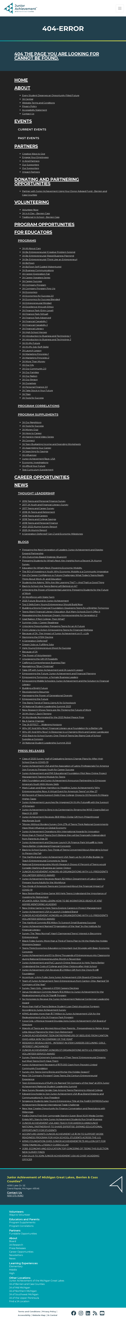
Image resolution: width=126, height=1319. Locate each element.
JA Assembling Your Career (36, 448)
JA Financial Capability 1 (34, 321)
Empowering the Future (35, 699)
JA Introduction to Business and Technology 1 (46, 336)
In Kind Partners (30, 161)
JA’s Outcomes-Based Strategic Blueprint (44, 557)
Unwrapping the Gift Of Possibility (40, 659)
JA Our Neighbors (31, 422)
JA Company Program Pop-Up (38, 288)
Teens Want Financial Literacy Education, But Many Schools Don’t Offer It (61, 611)
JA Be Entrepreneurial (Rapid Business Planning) (48, 255)
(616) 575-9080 (15, 1195)
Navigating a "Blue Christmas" (38, 666)
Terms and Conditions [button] (29, 1311)
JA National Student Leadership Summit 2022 (46, 742)
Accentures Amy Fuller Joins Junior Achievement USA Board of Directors (62, 977)
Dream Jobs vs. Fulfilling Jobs (38, 644)
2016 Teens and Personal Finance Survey (43, 501)
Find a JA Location (19, 1301)
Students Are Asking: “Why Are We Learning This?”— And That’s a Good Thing (63, 582)
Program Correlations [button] (21, 1226)
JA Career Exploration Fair (36, 274)
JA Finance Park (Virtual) (35, 314)
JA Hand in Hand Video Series (38, 436)
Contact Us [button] (14, 1192)
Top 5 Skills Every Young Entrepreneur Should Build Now (52, 604)
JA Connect (28, 440)
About (22, 88)
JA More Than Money (33, 361)
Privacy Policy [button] (49, 1311)
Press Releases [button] (17, 1248)
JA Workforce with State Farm (38, 597)
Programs (27, 240)
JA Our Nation (29, 376)
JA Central (27, 99)
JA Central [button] (52, 1315)
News (21, 485)
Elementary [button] (16, 1266)
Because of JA (30, 651)
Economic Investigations (35, 462)
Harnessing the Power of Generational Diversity (47, 695)
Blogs (23, 542)
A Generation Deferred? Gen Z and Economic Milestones (52, 534)
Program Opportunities (44, 224)
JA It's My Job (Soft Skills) (35, 347)
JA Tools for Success (33, 398)
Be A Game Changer (33, 721)
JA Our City (28, 365)
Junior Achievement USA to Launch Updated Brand (50, 911)
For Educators (33, 232)
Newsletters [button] (16, 1255)
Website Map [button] (38, 1315)
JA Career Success (32, 281)
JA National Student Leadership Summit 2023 (46, 706)
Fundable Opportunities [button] (23, 1233)
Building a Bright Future (35, 688)
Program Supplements (38, 414)
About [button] (13, 1238)
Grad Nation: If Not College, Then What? (43, 619)
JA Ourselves (29, 383)
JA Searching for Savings (35, 451)
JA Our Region (30, 379)
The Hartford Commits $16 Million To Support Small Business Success (59, 922)
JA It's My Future (31, 343)
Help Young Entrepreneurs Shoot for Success (46, 648)
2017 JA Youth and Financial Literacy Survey (45, 504)
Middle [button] (13, 1269)
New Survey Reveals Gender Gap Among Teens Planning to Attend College (62, 1090)
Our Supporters (30, 164)
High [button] (12, 1273)
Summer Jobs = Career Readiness (40, 622)
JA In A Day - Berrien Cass (36, 213)
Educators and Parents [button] (24, 1219)
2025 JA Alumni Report (34, 530)
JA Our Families (30, 372)
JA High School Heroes (34, 332)
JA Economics (29, 292)
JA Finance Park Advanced (36, 317)
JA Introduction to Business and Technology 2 (46, 339)
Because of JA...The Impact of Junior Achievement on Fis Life (55, 633)
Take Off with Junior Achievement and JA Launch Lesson (52, 670)
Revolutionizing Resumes (35, 691)
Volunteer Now (30, 209)
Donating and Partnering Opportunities (46, 181)
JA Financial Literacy (33, 328)
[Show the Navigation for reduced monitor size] (120, 8)
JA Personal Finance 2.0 (35, 387)
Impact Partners (31, 172)
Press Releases (31, 751)
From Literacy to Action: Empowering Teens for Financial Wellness (57, 630)
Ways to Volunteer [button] (19, 1214)
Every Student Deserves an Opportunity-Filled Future (50, 95)
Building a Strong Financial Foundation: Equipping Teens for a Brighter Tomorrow (65, 608)
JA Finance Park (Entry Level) (37, 310)
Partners (26, 146)
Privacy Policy (29, 106)
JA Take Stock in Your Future (37, 390)
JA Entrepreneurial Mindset (37, 303)
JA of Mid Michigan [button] (19, 1287)
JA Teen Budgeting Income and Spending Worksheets (51, 444)
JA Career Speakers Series (36, 277)
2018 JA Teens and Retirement (38, 512)
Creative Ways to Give (33, 153)
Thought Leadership (36, 493)
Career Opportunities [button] (21, 1251)
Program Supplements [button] (22, 1222)
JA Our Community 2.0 (34, 368)
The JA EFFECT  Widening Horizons (42, 724)
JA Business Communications (38, 270)
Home (21, 80)
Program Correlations (38, 406)
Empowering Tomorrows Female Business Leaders (50, 677)
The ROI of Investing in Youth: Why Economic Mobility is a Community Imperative (65, 571)
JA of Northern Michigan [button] (23, 1291)
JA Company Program (34, 285)
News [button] (12, 1258)
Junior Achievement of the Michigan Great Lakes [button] (36, 1280)
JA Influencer (29, 455)
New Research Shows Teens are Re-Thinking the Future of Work (56, 710)
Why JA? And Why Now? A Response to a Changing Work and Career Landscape (65, 732)
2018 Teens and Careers (35, 515)
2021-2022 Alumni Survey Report (39, 526)
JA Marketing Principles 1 (35, 354)
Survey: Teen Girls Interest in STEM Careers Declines (50, 988)
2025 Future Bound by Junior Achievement (45, 600)
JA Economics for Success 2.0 (38, 296)
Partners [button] (14, 1230)
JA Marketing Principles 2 (35, 357)
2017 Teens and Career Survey (38, 508)
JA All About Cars (31, 248)
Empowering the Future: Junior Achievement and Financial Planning (59, 673)
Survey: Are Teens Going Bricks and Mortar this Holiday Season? (56, 1072)
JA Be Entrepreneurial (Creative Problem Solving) (48, 252)
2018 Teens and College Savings (39, 519)
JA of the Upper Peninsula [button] (24, 1298)
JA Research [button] (16, 1244)
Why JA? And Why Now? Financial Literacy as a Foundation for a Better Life (62, 728)
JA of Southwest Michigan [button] (23, 1294)
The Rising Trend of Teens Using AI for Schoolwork (49, 702)
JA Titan (26, 394)
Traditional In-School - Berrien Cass (40, 217)
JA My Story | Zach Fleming (36, 713)
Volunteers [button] (16, 1211)
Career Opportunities (41, 477)
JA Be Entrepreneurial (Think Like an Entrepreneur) (49, 259)
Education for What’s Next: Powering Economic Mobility (52, 567)
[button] (74, 1313)
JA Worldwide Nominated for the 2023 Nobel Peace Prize (53, 717)
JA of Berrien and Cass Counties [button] (27, 1284)
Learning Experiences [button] (23, 1263)
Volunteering (31, 202)
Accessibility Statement (34, 110)
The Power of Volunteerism (36, 655)
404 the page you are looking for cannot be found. (56, 56)
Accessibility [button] (24, 1315)
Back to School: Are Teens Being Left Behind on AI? (49, 586)
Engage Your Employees (35, 157)
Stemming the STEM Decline (37, 637)
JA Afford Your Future (33, 466)
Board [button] (12, 1241)
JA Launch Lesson (31, 350)
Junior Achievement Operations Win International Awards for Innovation (60, 831)
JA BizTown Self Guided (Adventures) (42, 266)
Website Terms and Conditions (38, 102)
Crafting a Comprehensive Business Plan (43, 662)
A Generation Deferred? (35, 640)
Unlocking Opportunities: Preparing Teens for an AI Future (53, 626)
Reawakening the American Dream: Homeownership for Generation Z (59, 615)
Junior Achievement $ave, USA (38, 458)
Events (23, 121)
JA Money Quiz (30, 429)
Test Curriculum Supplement (37, 469)
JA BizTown (28, 263)
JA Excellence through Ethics (37, 306)
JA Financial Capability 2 (35, 325)
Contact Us (28, 113)
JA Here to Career (32, 433)
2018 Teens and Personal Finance (40, 523)
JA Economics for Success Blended (41, 299)
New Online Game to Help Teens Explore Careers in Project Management (61, 908)
